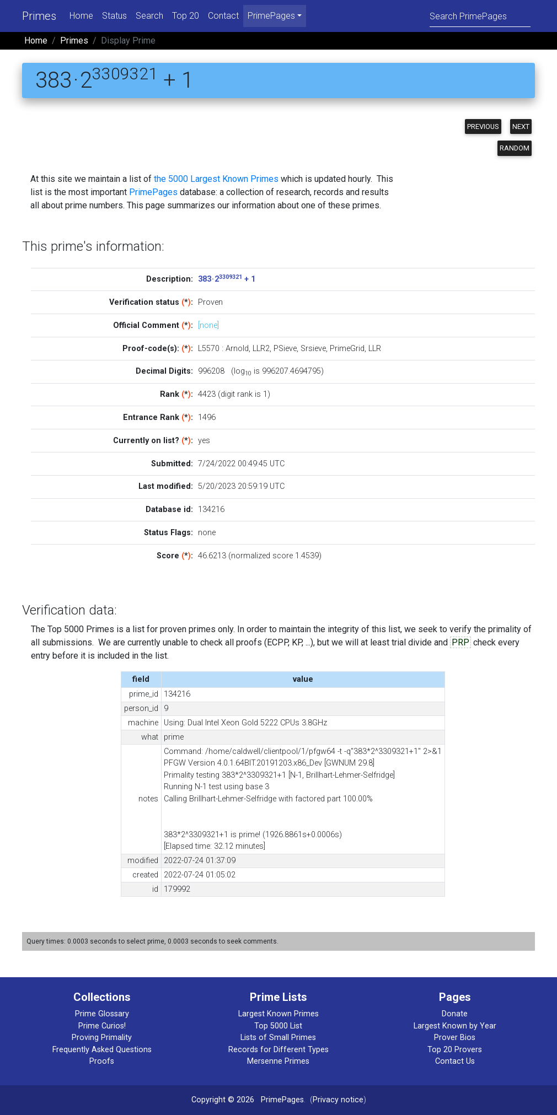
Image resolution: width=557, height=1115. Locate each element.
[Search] (480, 15)
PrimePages (153, 192)
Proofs (101, 1061)
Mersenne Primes (278, 1061)
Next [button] (520, 126)
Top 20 (185, 15)
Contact (223, 15)
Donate (455, 1014)
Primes (39, 16)
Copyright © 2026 (222, 1100)
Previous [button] (483, 126)
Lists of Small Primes (278, 1037)
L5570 (208, 348)
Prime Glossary (102, 1014)
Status (114, 15)
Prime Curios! (102, 1026)
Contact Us (455, 1061)
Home (81, 15)
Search (149, 15)
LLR (374, 348)
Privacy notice (338, 1100)
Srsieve (313, 348)
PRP (460, 642)
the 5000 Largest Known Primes (216, 179)
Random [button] (514, 148)
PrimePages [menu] (271, 15)
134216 (211, 509)
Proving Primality (102, 1037)
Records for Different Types (278, 1049)
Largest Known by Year (455, 1026)
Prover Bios (454, 1037)
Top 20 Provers (454, 1049)
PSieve (285, 348)
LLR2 (261, 348)
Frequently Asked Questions (102, 1049)
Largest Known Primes (278, 1014)
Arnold (237, 348)
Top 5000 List (278, 1026)
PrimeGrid (347, 348)
